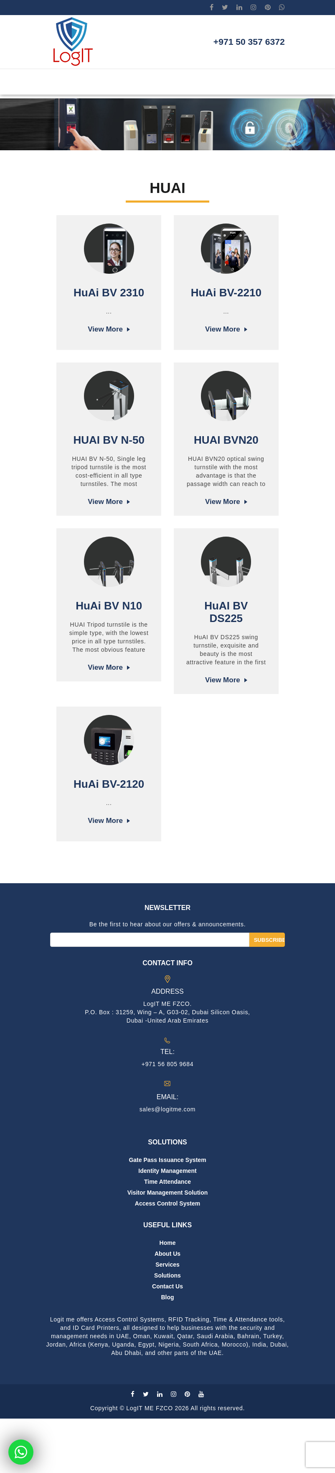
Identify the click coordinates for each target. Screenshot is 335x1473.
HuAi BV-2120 (109, 814)
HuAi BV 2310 (109, 292)
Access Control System (167, 1257)
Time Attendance (167, 1236)
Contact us (167, 1340)
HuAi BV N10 (109, 636)
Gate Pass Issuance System (167, 1214)
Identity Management (167, 1225)
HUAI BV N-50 (108, 464)
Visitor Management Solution (167, 1247)
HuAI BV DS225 (226, 642)
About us (167, 1308)
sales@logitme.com (167, 1163)
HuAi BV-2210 (226, 292)
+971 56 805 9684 (167, 1118)
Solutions (167, 1329)
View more (105, 329)
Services (167, 1319)
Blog (167, 1351)
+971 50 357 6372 (238, 44)
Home (168, 1297)
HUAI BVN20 (226, 464)
